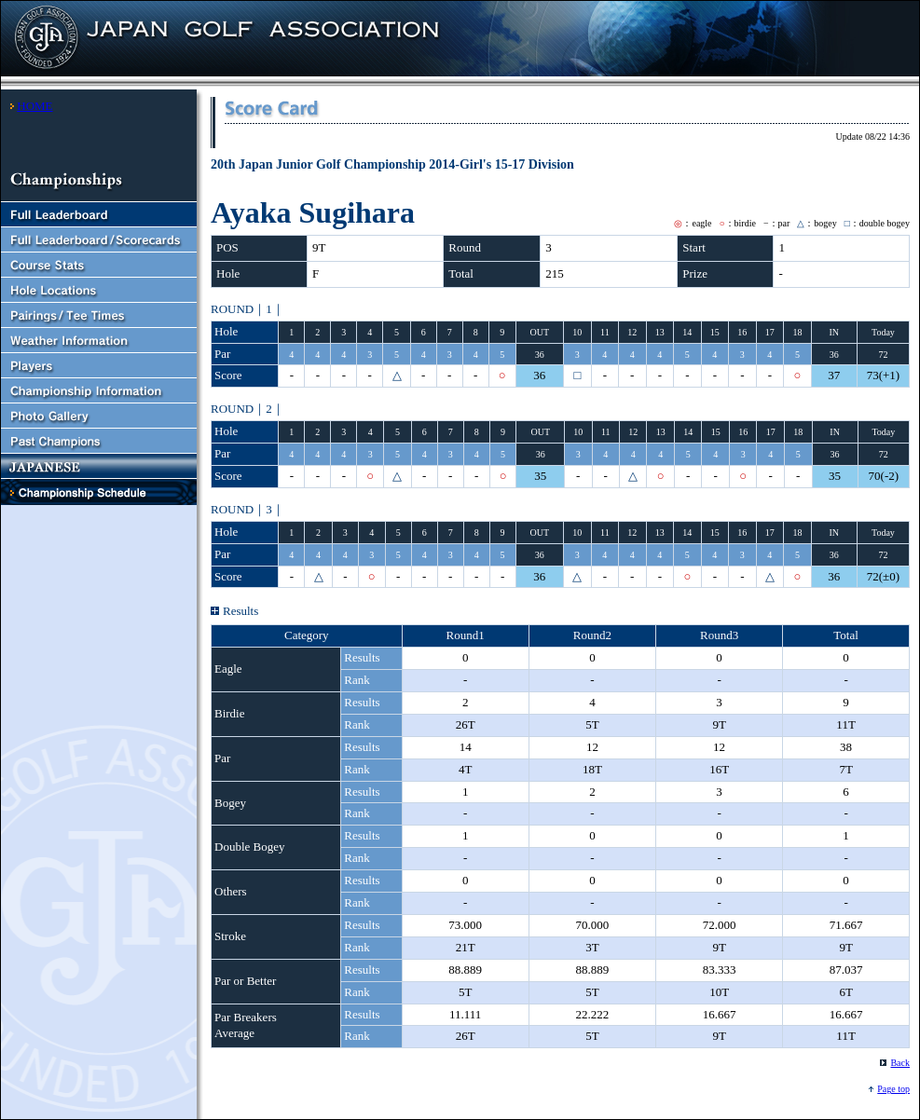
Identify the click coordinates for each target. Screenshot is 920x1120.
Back (900, 1063)
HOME (34, 106)
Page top (893, 1089)
